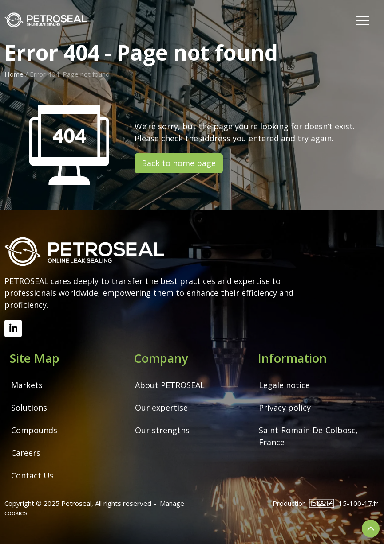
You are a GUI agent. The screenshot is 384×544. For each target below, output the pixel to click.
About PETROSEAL (170, 385)
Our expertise (161, 407)
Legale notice (284, 385)
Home (14, 74)
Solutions (29, 407)
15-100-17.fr (358, 503)
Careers (25, 452)
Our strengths (162, 430)
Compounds (34, 430)
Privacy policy (285, 407)
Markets (27, 385)
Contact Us (32, 475)
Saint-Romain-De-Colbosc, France (309, 436)
